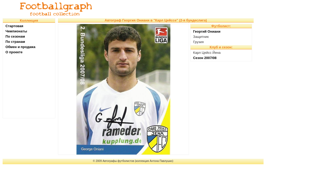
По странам (15, 42)
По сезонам (15, 36)
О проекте (13, 52)
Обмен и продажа (20, 47)
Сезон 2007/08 (205, 58)
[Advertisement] (181, 9)
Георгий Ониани (206, 31)
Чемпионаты (16, 31)
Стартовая (14, 26)
